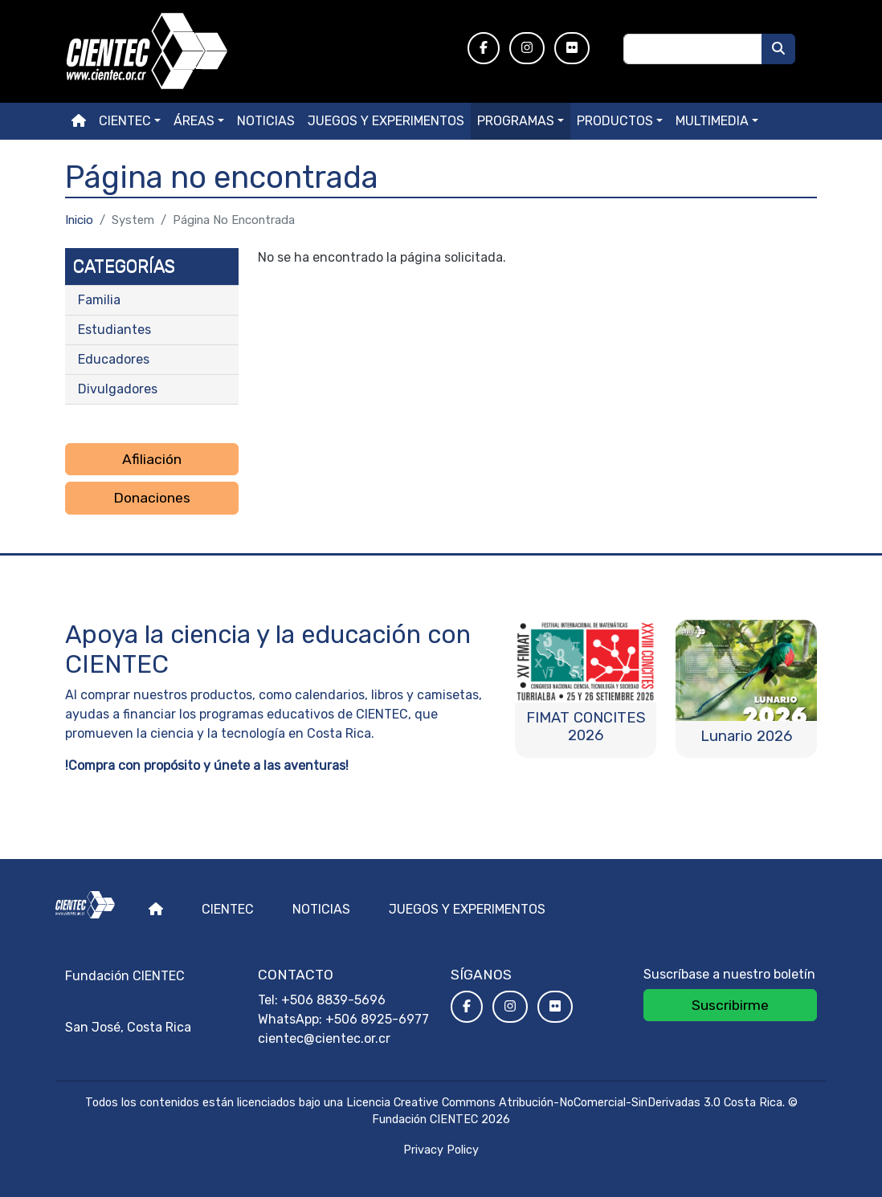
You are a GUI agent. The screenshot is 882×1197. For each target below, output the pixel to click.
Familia (99, 299)
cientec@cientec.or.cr (324, 1038)
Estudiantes (114, 329)
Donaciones (151, 498)
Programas (515, 120)
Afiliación (152, 459)
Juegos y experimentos (386, 120)
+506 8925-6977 (377, 1019)
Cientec (228, 909)
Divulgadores (117, 389)
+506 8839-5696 (333, 1000)
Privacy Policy (441, 1150)
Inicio (79, 220)
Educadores (113, 359)
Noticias (266, 120)
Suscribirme (730, 1005)
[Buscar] (778, 49)
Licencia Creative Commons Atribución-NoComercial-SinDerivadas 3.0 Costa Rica (564, 1102)
